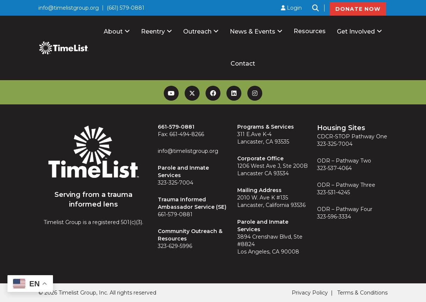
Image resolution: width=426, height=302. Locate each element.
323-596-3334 (334, 216)
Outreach (197, 31)
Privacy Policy (310, 292)
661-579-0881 (175, 214)
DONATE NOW (357, 9)
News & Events (252, 31)
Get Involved (356, 31)
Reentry (153, 31)
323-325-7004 (175, 182)
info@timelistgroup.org (68, 7)
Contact (243, 63)
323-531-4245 (333, 192)
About (113, 31)
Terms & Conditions (362, 292)
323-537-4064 (334, 168)
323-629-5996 (175, 246)
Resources (310, 31)
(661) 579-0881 (125, 7)
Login (291, 7)
